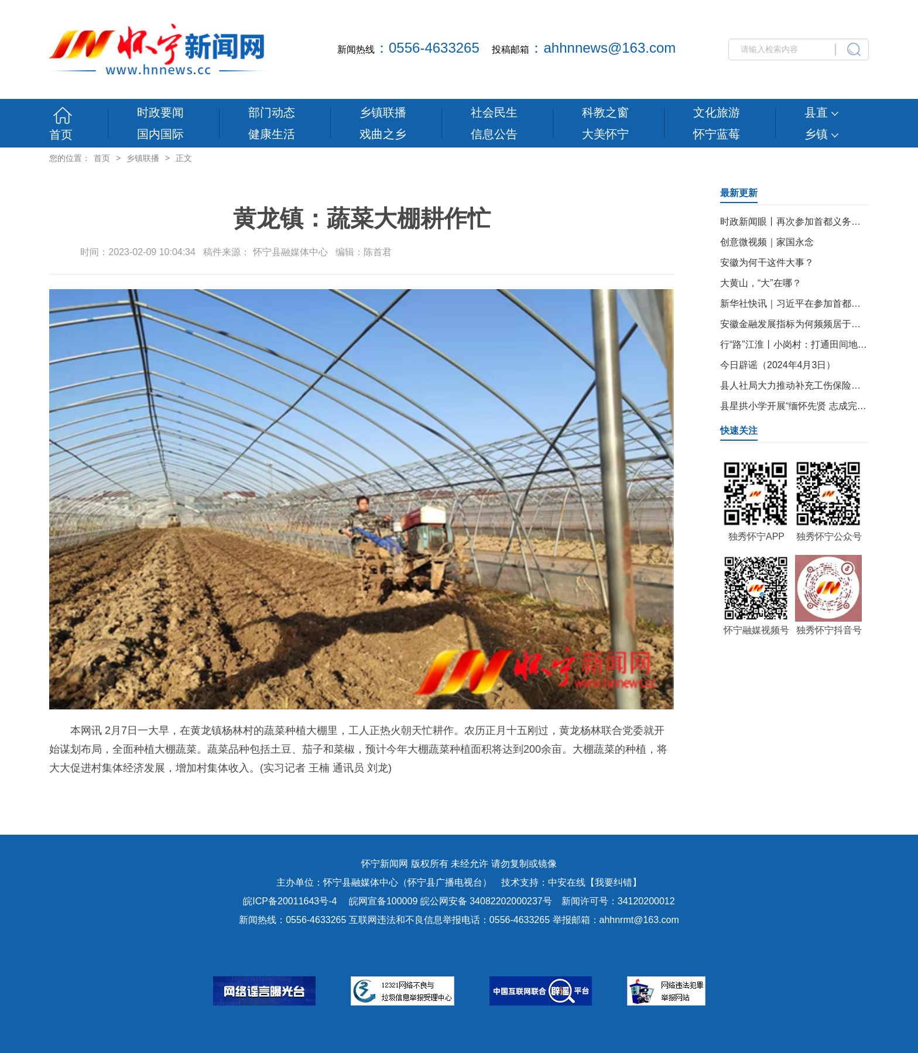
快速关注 (739, 430)
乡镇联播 (382, 112)
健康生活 (271, 134)
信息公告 (494, 134)
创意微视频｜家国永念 (767, 242)
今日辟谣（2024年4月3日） (777, 365)
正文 (184, 158)
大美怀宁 (605, 134)
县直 (821, 112)
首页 (61, 134)
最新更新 (739, 193)
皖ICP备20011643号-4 (290, 901)
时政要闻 (160, 112)
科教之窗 (605, 112)
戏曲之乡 (382, 134)
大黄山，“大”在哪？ (760, 283)
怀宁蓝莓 (716, 134)
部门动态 (271, 112)
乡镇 (821, 134)
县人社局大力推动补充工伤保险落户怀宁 (804, 385)
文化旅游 (716, 112)
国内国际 (160, 134)
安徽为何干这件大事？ (767, 262)
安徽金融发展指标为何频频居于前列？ (799, 324)
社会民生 (494, 112)
